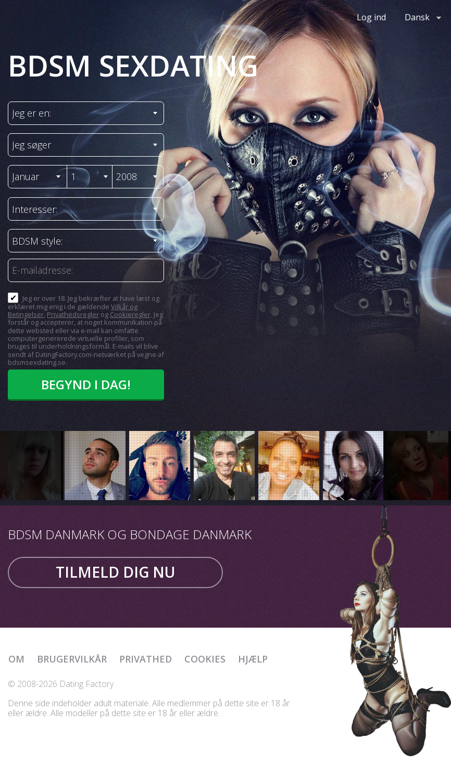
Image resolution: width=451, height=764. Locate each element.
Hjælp (253, 659)
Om (16, 659)
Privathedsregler (73, 314)
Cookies (205, 659)
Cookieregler (130, 314)
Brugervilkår (72, 659)
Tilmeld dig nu (115, 572)
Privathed (145, 659)
